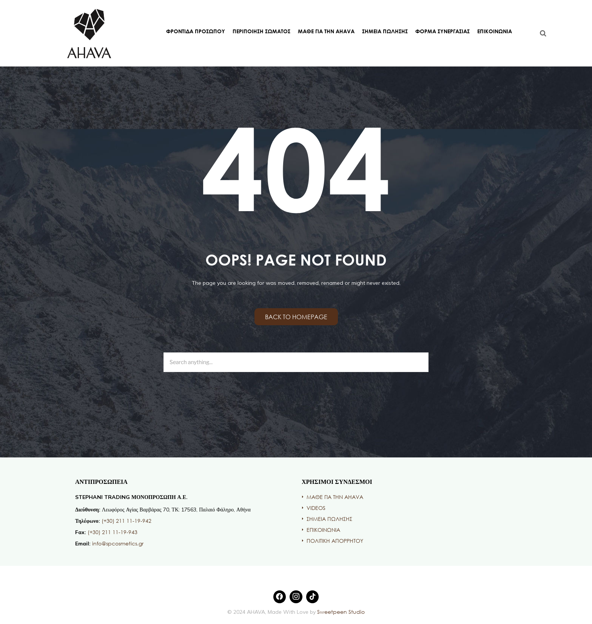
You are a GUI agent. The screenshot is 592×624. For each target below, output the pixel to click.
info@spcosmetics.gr (117, 543)
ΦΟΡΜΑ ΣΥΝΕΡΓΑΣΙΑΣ (442, 31)
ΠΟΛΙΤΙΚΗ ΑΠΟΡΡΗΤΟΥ (335, 540)
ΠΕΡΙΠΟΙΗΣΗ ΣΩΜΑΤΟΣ (261, 31)
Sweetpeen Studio (340, 611)
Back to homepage (296, 317)
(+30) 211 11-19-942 (126, 520)
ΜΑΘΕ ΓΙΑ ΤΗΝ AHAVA (326, 31)
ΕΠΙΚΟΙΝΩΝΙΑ (494, 31)
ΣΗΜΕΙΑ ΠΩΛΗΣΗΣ (385, 31)
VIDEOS (316, 507)
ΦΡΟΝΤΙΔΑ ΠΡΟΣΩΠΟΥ (195, 31)
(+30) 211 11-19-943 (112, 532)
